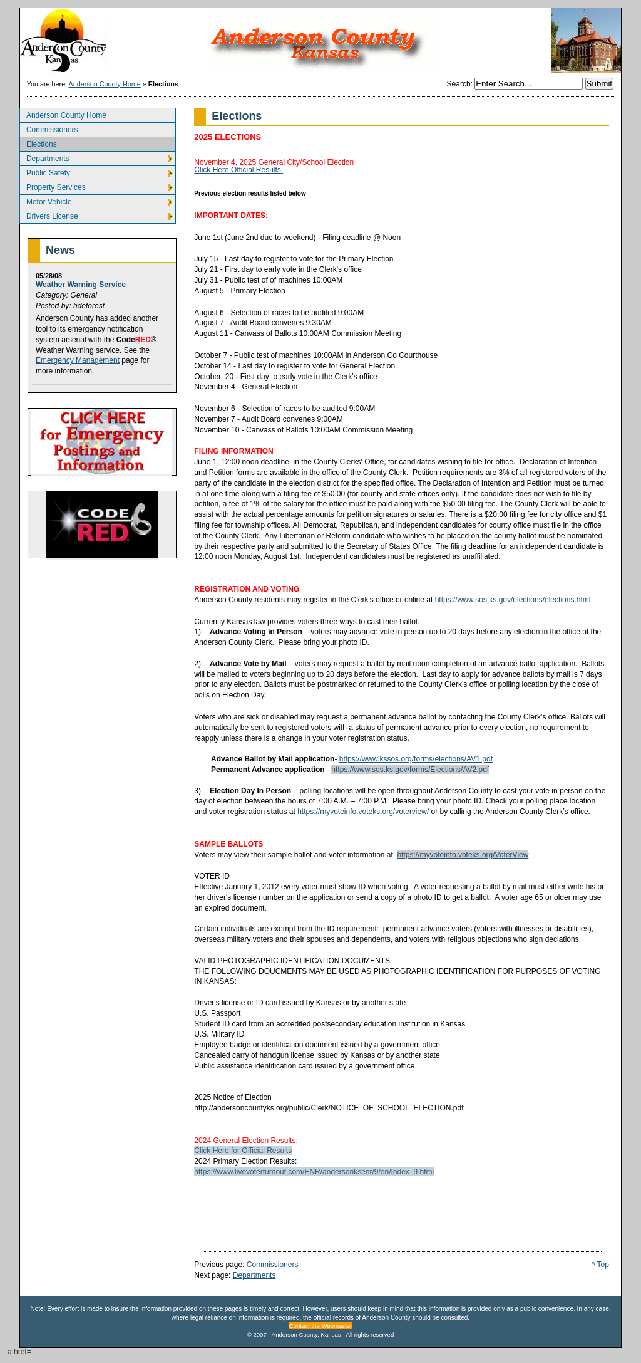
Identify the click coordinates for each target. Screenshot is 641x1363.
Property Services (52, 186)
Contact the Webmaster (320, 1325)
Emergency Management (78, 360)
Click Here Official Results (238, 169)
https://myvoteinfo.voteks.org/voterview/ (363, 811)
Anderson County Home (105, 84)
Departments (44, 157)
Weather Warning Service (81, 284)
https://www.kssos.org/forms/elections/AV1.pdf (416, 759)
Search (459, 84)
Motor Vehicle (45, 200)
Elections (38, 143)
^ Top (600, 1264)
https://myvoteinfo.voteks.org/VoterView (463, 854)
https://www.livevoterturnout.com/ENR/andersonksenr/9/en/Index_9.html (314, 1171)
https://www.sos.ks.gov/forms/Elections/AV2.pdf (410, 769)
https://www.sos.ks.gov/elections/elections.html (513, 599)
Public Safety (44, 171)
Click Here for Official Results (243, 1150)
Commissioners (48, 128)
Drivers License (48, 215)
